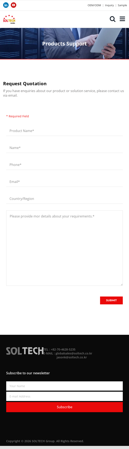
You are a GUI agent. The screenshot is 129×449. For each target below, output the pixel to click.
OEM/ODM (94, 5)
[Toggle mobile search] (113, 19)
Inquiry (109, 5)
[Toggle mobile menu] (123, 19)
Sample (122, 5)
